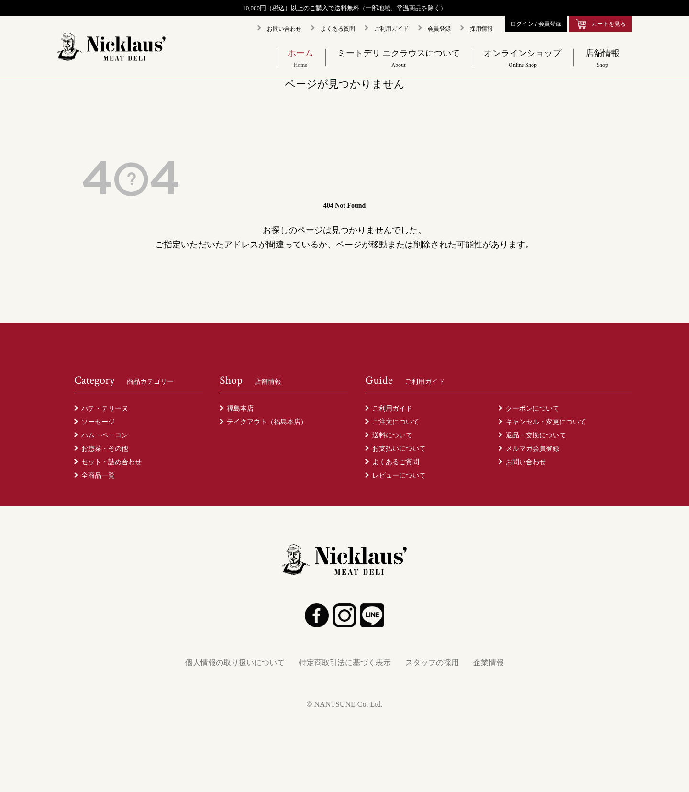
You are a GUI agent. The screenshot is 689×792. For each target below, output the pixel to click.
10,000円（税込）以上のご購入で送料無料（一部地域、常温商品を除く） (344, 7)
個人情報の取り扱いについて (235, 662)
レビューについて (399, 475)
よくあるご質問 (395, 462)
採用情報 (481, 28)
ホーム (300, 58)
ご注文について (395, 421)
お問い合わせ (284, 28)
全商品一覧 (98, 475)
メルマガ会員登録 (532, 448)
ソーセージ (98, 421)
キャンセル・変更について (546, 421)
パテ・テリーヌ (104, 408)
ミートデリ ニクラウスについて (398, 58)
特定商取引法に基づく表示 (345, 662)
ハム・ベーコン (104, 435)
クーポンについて (532, 408)
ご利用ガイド (391, 28)
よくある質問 (338, 28)
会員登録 (439, 28)
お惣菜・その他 (104, 448)
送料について (392, 435)
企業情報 (488, 662)
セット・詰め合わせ (111, 462)
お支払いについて (399, 448)
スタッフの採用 (432, 662)
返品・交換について (536, 435)
